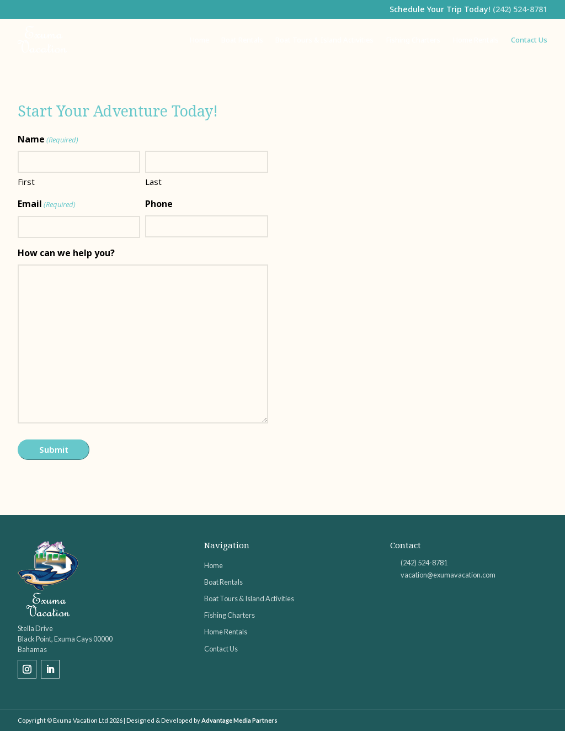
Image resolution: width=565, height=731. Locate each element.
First (26, 181)
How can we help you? (66, 253)
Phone (159, 204)
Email (47, 204)
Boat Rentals (242, 40)
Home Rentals (475, 40)
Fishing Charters (413, 40)
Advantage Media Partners (239, 720)
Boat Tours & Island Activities (324, 40)
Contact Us (529, 40)
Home (199, 40)
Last (153, 181)
